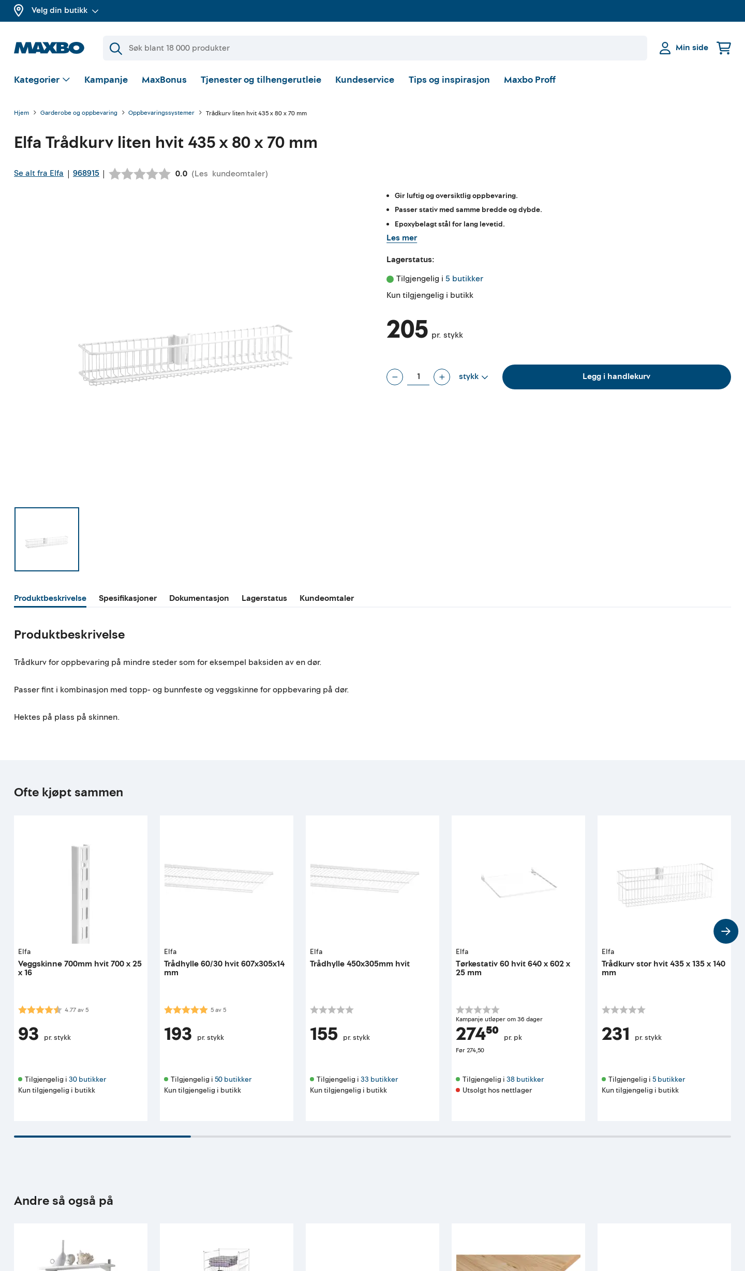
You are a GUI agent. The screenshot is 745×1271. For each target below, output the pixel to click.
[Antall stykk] (418, 377)
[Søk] (375, 48)
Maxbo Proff (530, 79)
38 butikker (525, 1079)
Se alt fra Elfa (39, 173)
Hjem (21, 113)
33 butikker (379, 1079)
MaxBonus (164, 79)
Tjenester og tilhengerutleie (261, 79)
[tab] (50, 600)
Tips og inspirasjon (449, 79)
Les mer (401, 238)
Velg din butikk (65, 10)
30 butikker (87, 1079)
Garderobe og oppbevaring (78, 113)
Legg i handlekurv (616, 376)
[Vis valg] (42, 80)
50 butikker (233, 1079)
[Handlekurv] (724, 48)
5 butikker (464, 278)
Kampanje (106, 79)
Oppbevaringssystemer (161, 113)
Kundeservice (364, 79)
